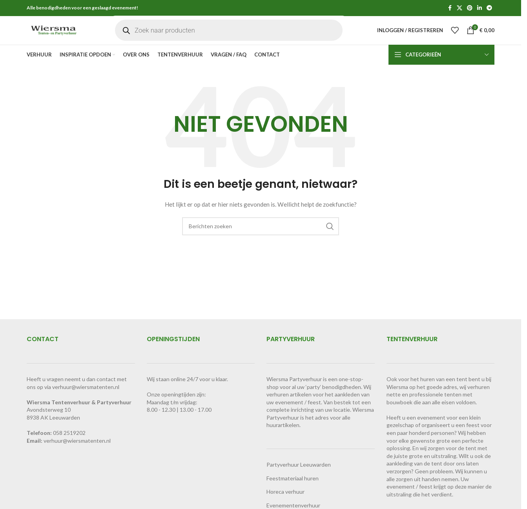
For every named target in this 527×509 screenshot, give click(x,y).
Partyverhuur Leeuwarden (298, 477)
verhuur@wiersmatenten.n (76, 453)
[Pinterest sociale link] (470, 8)
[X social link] (459, 8)
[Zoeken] (260, 239)
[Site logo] (67, 36)
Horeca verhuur (285, 504)
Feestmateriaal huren (292, 490)
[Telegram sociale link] (489, 8)
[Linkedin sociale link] (479, 8)
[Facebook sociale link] (449, 8)
